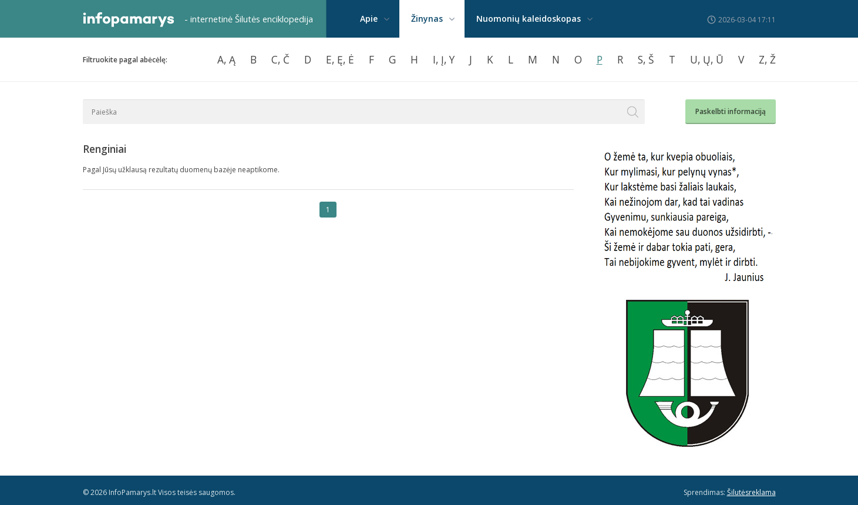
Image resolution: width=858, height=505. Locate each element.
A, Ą (226, 59)
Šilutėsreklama (751, 492)
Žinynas (427, 18)
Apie (369, 18)
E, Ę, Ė (340, 59)
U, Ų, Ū (707, 59)
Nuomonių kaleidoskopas (528, 18)
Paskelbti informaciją (730, 111)
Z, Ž (767, 59)
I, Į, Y (444, 59)
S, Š (646, 59)
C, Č (280, 59)
